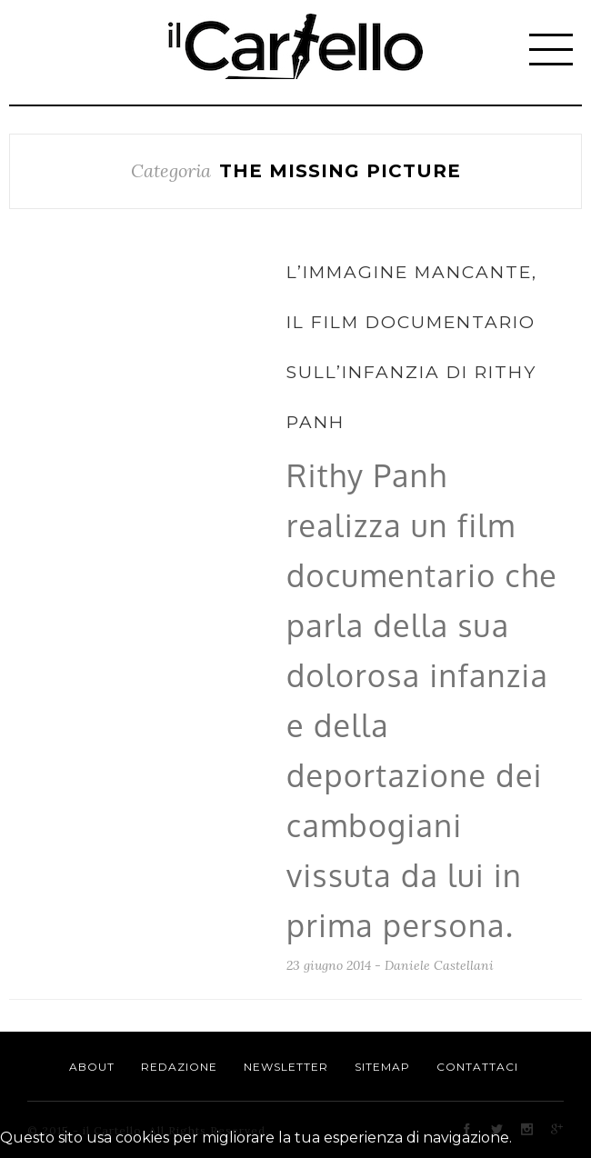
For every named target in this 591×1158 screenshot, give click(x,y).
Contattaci (477, 1066)
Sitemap (382, 1066)
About (92, 1066)
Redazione (179, 1066)
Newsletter (286, 1066)
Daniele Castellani (439, 965)
